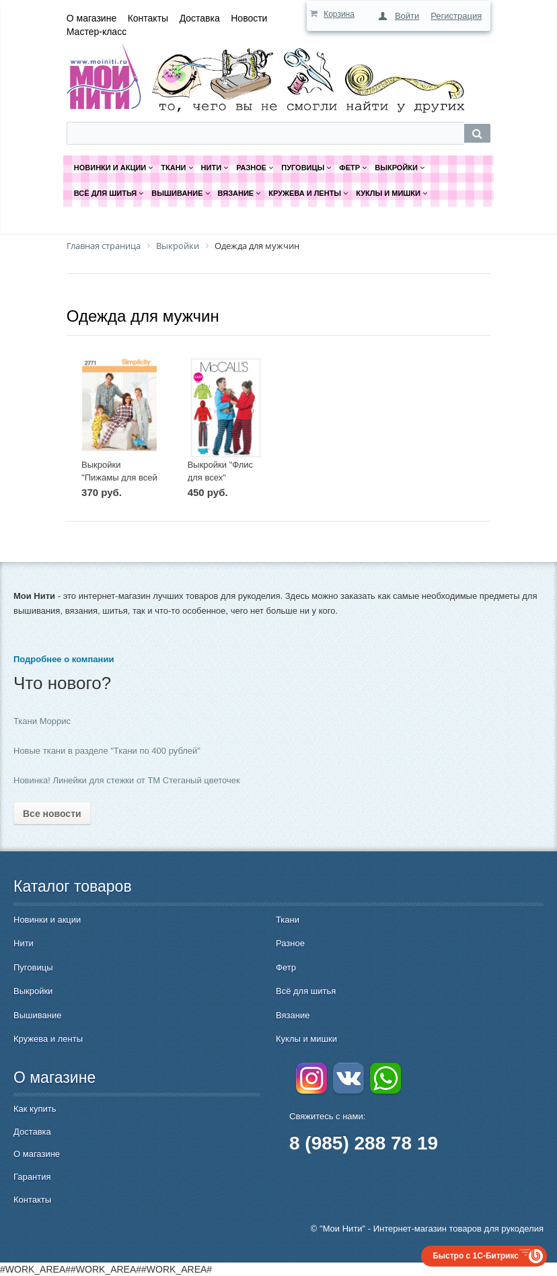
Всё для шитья (306, 991)
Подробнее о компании (63, 659)
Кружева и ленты (48, 1039)
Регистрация (456, 16)
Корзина (339, 14)
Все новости (52, 813)
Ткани (287, 920)
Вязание (292, 1015)
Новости (249, 18)
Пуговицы (33, 967)
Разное (290, 943)
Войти (407, 16)
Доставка (200, 18)
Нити (23, 943)
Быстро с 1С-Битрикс (476, 1256)
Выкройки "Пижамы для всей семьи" (119, 477)
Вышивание (37, 1015)
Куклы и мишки (306, 1039)
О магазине (91, 18)
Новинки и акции (47, 920)
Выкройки (32, 991)
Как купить (34, 1109)
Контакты (148, 18)
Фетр (286, 967)
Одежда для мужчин (143, 316)
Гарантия (31, 1177)
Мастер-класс (96, 31)
